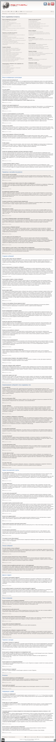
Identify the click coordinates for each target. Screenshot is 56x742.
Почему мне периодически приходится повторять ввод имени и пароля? (13, 29)
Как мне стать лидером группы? (34, 24)
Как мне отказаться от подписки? (34, 55)
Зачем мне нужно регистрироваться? (9, 20)
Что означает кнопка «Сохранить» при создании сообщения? (13, 58)
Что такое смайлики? (6, 66)
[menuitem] (4, 11)
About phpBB (13, 697)
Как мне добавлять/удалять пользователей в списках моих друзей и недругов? (40, 40)
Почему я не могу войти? (6, 24)
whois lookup (25, 714)
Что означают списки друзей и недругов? (35, 38)
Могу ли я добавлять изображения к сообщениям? (11, 67)
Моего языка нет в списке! (7, 39)
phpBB (6, 213)
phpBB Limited (38, 695)
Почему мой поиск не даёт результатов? (35, 45)
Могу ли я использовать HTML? (8, 65)
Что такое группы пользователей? (34, 22)
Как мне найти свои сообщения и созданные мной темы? (38, 48)
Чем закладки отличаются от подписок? (35, 52)
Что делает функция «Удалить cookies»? (9, 30)
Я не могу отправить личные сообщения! (35, 31)
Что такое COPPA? (5, 21)
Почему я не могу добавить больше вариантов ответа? (12, 52)
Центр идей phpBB (16, 704)
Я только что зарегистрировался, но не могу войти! (11, 23)
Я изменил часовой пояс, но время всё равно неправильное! (13, 38)
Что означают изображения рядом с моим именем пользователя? (14, 40)
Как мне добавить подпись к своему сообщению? (11, 50)
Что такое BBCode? (5, 64)
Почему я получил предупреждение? (9, 56)
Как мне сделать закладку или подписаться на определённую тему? (40, 53)
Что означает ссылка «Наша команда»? (35, 28)
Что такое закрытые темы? (7, 72)
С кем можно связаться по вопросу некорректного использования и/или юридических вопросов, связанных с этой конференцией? (40, 67)
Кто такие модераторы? (32, 21)
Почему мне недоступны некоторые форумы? (10, 54)
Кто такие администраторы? (33, 20)
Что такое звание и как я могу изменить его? (10, 42)
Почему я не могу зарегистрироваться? (9, 22)
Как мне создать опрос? (6, 51)
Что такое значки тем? (6, 73)
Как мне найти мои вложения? (33, 60)
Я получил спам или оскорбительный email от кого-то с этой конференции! (39, 34)
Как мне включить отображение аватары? (9, 41)
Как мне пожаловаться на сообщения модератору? (11, 57)
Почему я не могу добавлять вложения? (9, 55)
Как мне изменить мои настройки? (8, 33)
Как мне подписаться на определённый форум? (37, 54)
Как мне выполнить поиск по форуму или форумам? (37, 44)
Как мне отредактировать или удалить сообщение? (11, 49)
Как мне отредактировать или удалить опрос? (10, 53)
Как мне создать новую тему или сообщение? (10, 48)
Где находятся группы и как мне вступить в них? (37, 23)
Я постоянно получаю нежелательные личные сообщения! (38, 32)
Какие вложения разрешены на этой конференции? (37, 59)
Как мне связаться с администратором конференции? (38, 68)
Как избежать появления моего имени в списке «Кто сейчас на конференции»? (13, 35)
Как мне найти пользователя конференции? (36, 47)
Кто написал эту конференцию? (34, 63)
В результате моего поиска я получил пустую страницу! (38, 46)
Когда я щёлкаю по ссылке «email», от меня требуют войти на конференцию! (13, 44)
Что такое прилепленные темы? (8, 71)
